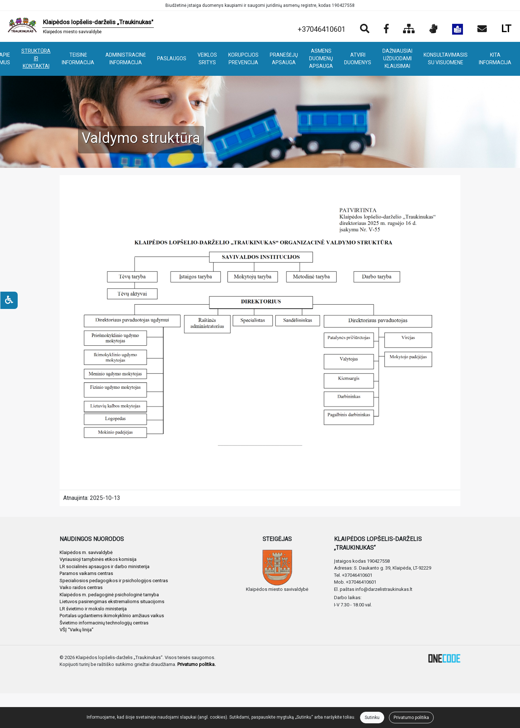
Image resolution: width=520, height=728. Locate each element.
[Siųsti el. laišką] (482, 29)
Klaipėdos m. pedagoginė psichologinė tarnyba (109, 594)
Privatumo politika (411, 717)
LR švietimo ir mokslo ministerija (93, 608)
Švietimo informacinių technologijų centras (104, 622)
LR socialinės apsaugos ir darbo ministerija (105, 566)
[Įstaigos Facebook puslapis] (386, 29)
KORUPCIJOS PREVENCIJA (243, 58)
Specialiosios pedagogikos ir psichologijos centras (114, 580)
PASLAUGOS (171, 58)
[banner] (80, 26)
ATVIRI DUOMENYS (357, 58)
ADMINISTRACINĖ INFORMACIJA (125, 58)
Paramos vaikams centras (86, 573)
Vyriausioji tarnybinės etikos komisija (98, 559)
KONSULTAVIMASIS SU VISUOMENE (446, 58)
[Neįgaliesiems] (9, 300)
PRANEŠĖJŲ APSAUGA (284, 58)
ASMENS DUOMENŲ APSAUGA (321, 58)
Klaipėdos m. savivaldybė (86, 552)
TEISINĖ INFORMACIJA (78, 58)
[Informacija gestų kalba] (433, 29)
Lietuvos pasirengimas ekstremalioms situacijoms (112, 601)
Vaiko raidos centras (81, 587)
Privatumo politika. (196, 664)
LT (506, 29)
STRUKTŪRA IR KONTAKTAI (36, 58)
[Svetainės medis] (409, 29)
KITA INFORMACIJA (495, 58)
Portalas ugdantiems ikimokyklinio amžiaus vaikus (112, 615)
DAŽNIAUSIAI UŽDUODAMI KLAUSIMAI (397, 58)
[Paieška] (364, 29)
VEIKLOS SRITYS (207, 58)
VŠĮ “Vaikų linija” (77, 629)
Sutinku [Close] (372, 717)
